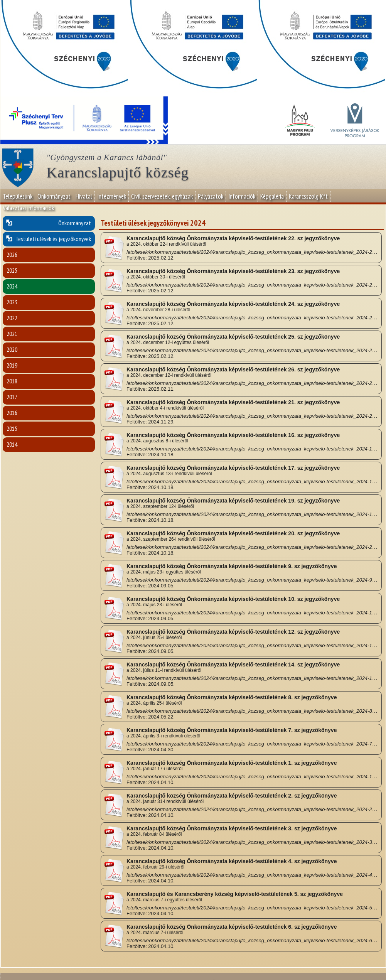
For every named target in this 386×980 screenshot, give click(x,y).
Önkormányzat (54, 196)
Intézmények (111, 196)
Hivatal (84, 196)
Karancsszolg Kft (308, 196)
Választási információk (28, 208)
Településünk (17, 196)
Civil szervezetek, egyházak (162, 196)
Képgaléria (272, 196)
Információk (241, 196)
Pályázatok (210, 196)
